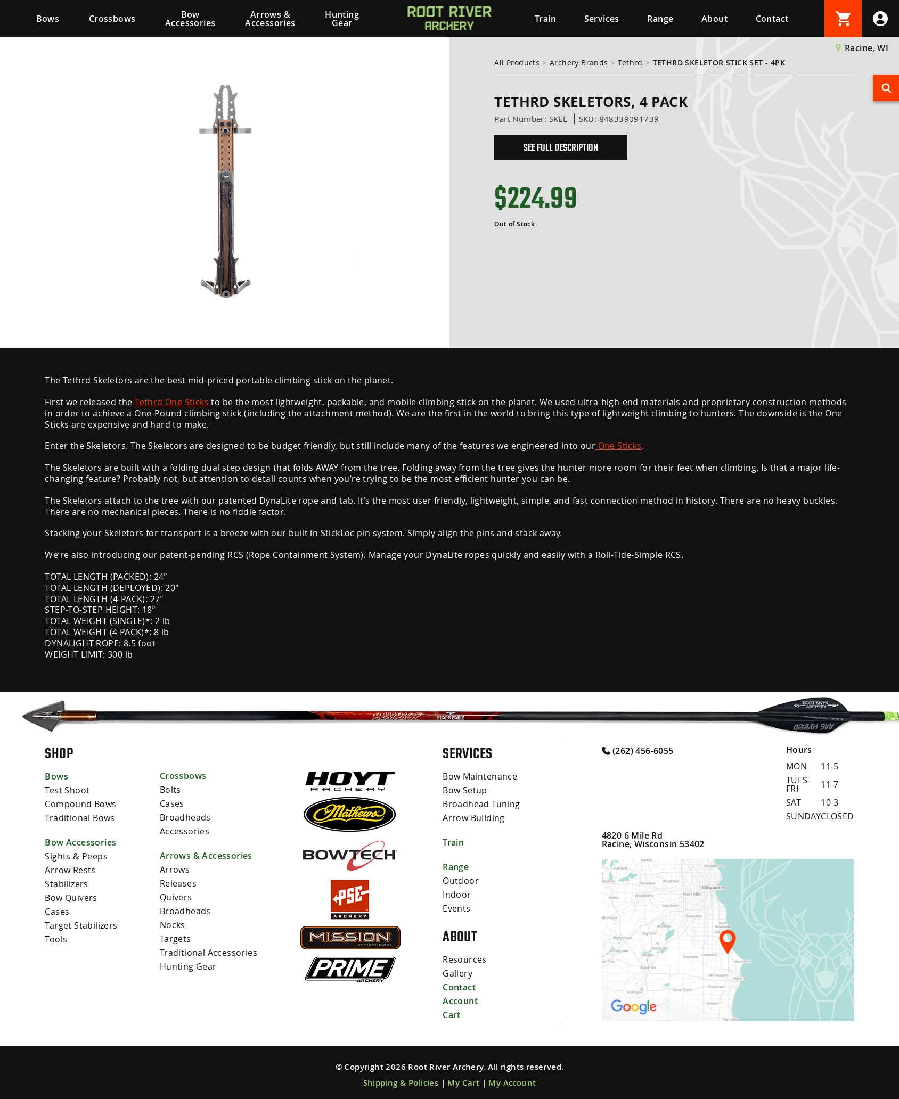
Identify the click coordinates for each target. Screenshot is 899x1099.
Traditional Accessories (208, 952)
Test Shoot (67, 790)
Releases (178, 883)
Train (545, 18)
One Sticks (618, 446)
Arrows (175, 869)
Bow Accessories (190, 19)
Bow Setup (465, 790)
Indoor (457, 894)
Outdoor (461, 880)
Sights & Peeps (76, 856)
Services (601, 18)
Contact (772, 18)
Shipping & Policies (401, 1082)
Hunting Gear (342, 19)
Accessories (184, 831)
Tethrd (630, 63)
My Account (512, 1082)
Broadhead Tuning (481, 804)
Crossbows (112, 18)
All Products (517, 63)
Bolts (170, 789)
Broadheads (185, 817)
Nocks (172, 925)
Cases (57, 911)
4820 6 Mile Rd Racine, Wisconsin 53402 (653, 839)
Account (460, 1001)
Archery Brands (579, 63)
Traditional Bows (80, 818)
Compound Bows (80, 804)
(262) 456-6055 (638, 750)
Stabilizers (66, 884)
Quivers (176, 897)
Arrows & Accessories (270, 19)
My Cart (463, 1082)
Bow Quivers (71, 897)
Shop (59, 753)
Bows (48, 18)
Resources (465, 959)
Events (456, 908)
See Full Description (561, 147)
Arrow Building (474, 818)
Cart (452, 1015)
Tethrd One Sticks (172, 402)
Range (660, 18)
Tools (56, 939)
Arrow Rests (70, 870)
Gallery (457, 973)
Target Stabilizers (81, 925)
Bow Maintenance (480, 776)
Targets (175, 938)
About (714, 18)
